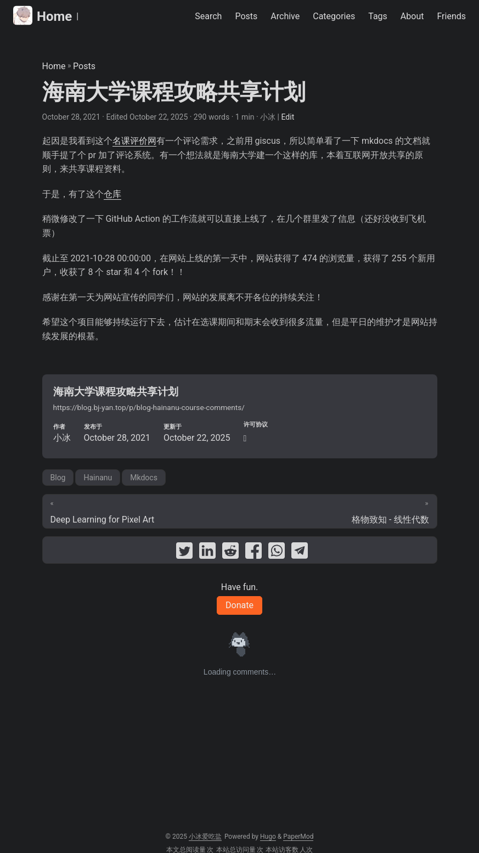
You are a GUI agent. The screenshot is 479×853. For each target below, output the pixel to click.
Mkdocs (143, 477)
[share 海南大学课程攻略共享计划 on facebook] (253, 552)
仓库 (112, 194)
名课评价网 (134, 141)
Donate (239, 605)
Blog (58, 477)
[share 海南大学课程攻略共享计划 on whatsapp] (276, 552)
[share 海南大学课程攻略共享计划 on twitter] (184, 552)
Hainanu (97, 477)
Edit (288, 117)
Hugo (268, 836)
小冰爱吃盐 (205, 836)
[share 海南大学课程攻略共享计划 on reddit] (230, 552)
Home (42, 15)
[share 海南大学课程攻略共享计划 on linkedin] (207, 552)
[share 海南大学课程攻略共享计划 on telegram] (299, 552)
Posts (84, 66)
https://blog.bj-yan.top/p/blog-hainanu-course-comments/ (149, 407)
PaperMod (298, 836)
